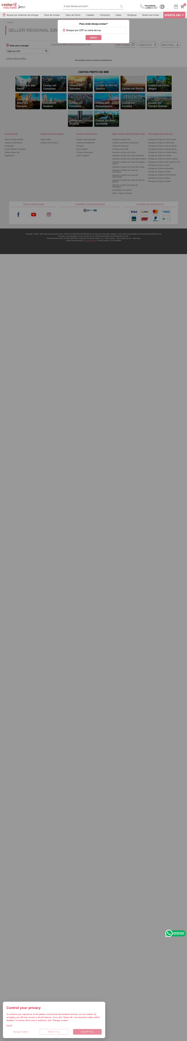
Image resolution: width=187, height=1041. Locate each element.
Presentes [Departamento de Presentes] (105, 15)
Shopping (131, 15)
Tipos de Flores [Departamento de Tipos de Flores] (72, 15)
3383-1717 (150, 7)
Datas (118, 15)
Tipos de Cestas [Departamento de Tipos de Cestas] (52, 15)
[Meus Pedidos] (176, 6)
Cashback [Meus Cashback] (162, 6)
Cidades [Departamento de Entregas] (90, 15)
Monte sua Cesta (150, 15)
